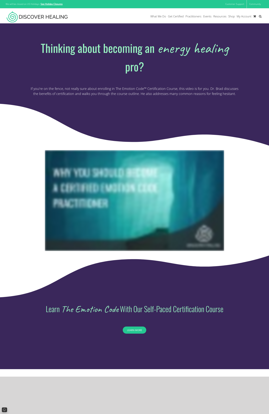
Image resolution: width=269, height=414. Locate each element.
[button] (260, 16)
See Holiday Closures (52, 4)
